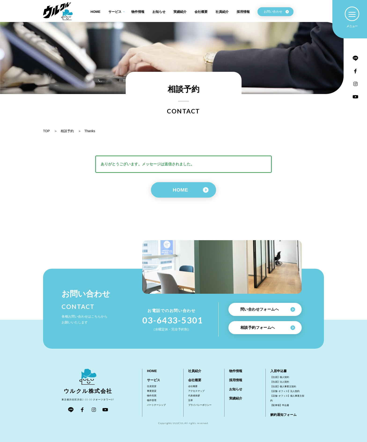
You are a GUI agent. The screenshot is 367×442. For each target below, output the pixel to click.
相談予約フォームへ (267, 327)
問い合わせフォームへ (267, 309)
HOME (191, 190)
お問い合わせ (276, 11)
